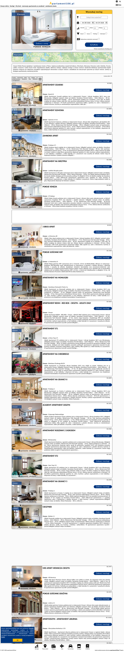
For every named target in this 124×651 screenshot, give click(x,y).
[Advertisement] (62, 548)
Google (31, 628)
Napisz (121, 650)
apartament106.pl (62, 3)
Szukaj (94, 44)
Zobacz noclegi (102, 90)
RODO (3, 637)
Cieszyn (15, 87)
